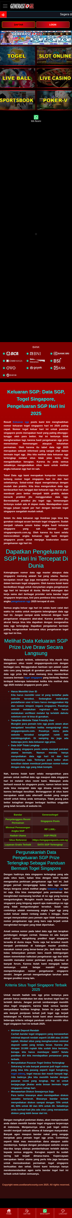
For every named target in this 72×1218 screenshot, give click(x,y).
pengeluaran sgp (20, 601)
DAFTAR (18, 24)
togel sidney (18, 1073)
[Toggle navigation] (5, 6)
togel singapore (33, 677)
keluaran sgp (55, 888)
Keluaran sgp (21, 422)
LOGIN (52, 24)
